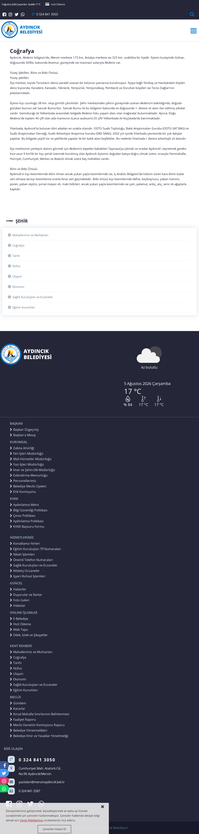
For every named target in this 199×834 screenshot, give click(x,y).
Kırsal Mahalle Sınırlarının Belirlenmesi (39, 714)
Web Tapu (19, 629)
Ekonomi (16, 287)
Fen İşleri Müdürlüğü (26, 453)
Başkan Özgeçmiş (24, 429)
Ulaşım (15, 276)
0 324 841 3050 (45, 14)
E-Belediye (19, 618)
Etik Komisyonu (23, 492)
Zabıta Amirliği (22, 448)
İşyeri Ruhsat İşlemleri (27, 576)
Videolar (17, 605)
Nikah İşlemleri (22, 554)
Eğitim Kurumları (21, 307)
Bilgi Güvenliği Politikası (28, 510)
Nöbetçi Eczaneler (25, 571)
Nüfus (14, 266)
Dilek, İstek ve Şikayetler (29, 635)
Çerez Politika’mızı (31, 820)
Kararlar (17, 708)
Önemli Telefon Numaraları (31, 560)
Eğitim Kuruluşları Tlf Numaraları (35, 549)
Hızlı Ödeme (55, 4)
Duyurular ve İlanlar (26, 595)
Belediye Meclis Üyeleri (28, 486)
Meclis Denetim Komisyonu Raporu (37, 725)
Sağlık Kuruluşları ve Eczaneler (30, 297)
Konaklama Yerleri (25, 543)
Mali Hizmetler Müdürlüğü (30, 459)
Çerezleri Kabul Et (54, 829)
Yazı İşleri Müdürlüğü (27, 464)
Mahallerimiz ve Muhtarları (28, 235)
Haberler (18, 589)
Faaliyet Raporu (23, 719)
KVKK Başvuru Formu (27, 526)
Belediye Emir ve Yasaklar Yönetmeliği (39, 736)
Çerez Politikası (22, 515)
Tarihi (14, 256)
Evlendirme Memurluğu (29, 475)
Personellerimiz (23, 481)
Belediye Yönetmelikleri (28, 730)
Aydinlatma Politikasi (27, 521)
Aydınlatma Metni (24, 505)
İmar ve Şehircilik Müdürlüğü (32, 470)
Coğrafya (16, 245)
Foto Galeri (19, 600)
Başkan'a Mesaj (23, 435)
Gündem (18, 703)
